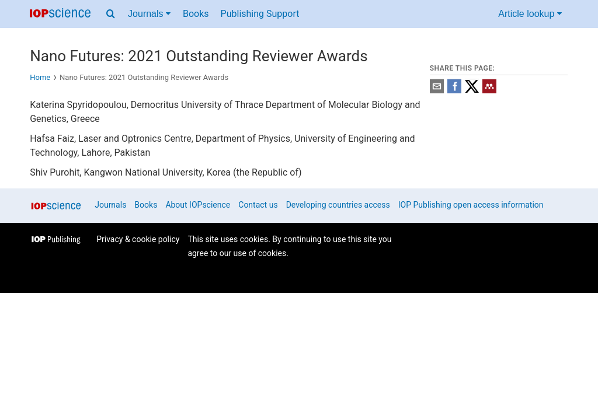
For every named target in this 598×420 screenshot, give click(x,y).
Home (40, 77)
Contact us (257, 204)
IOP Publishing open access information (471, 204)
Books (196, 13)
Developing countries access (338, 204)
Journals (110, 204)
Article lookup (530, 14)
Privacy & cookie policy (137, 239)
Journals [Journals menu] (149, 14)
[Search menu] (110, 14)
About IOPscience (197, 204)
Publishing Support (260, 13)
